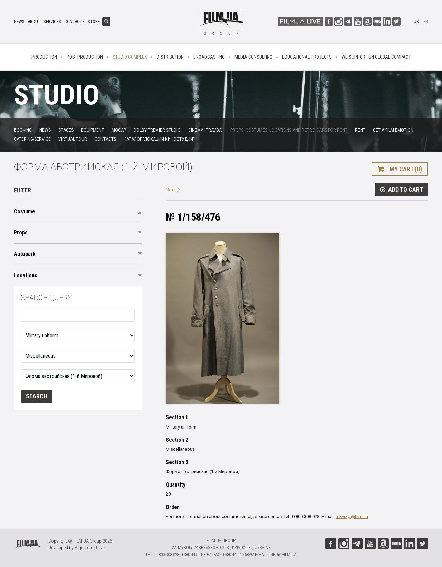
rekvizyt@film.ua (352, 516)
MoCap (119, 130)
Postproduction (85, 57)
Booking (23, 130)
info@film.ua (283, 554)
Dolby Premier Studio (157, 130)
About (34, 21)
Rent (360, 130)
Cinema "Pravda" (205, 130)
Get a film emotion (393, 130)
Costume (24, 211)
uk (416, 21)
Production (44, 57)
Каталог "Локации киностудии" (159, 139)
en (425, 21)
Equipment (92, 130)
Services (52, 21)
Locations (25, 275)
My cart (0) (406, 169)
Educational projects (307, 57)
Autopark (25, 254)
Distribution (170, 57)
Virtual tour (72, 139)
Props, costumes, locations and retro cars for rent (288, 130)
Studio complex (130, 57)
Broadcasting (209, 57)
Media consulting (253, 57)
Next (170, 189)
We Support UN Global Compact (376, 57)
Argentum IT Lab (90, 547)
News (19, 21)
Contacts (74, 21)
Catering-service (32, 139)
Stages (66, 130)
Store (94, 21)
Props (21, 232)
